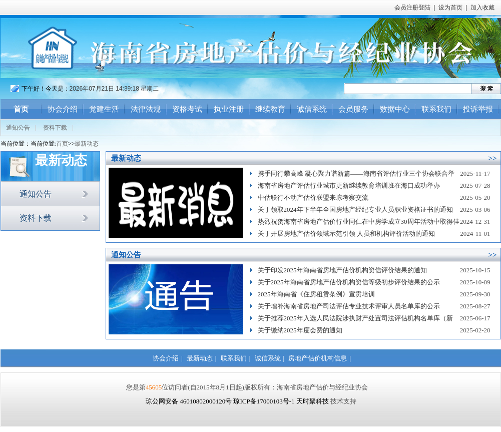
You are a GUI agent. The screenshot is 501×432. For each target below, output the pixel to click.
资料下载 (55, 127)
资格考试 (187, 109)
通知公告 (18, 127)
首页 (21, 109)
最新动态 (87, 143)
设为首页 (450, 7)
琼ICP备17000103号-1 (263, 401)
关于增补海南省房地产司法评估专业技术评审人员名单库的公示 (349, 306)
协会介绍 (63, 109)
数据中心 (395, 109)
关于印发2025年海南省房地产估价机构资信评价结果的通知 (342, 270)
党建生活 (104, 109)
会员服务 (353, 109)
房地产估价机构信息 (317, 358)
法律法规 (146, 109)
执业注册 (229, 109)
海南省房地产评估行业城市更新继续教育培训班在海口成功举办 (349, 185)
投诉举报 (478, 109)
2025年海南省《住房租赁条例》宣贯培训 (316, 294)
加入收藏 (482, 7)
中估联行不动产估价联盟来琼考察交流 (313, 197)
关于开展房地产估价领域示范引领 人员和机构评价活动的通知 (346, 233)
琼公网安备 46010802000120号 (190, 401)
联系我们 (436, 109)
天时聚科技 (312, 401)
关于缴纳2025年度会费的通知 (300, 330)
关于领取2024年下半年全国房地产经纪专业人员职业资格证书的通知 (355, 209)
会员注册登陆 (412, 7)
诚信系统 (312, 109)
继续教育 (270, 109)
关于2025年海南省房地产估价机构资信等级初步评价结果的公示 (349, 282)
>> (492, 158)
